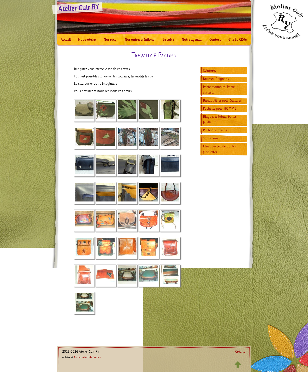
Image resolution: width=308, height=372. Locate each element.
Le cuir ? (168, 39)
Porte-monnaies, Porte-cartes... (219, 89)
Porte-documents (215, 130)
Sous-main (210, 138)
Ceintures (209, 70)
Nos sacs (110, 39)
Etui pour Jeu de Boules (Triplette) (219, 149)
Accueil (66, 39)
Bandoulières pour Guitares (222, 100)
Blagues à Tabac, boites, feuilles (220, 119)
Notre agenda (191, 39)
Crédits (240, 351)
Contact (215, 39)
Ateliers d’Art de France (87, 357)
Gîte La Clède (237, 39)
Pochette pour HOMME (219, 108)
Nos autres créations (139, 39)
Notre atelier (87, 39)
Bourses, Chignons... (217, 79)
